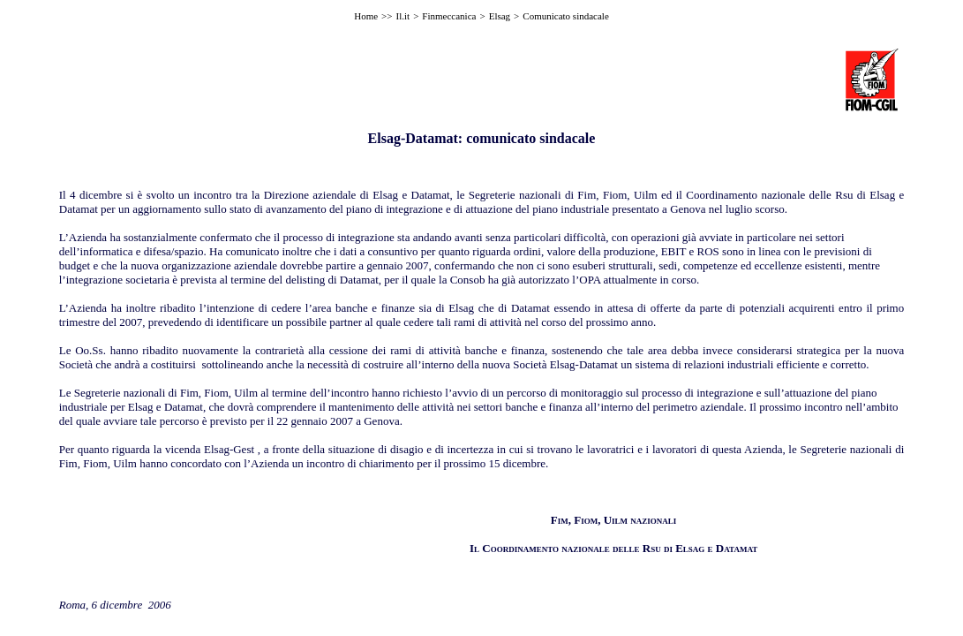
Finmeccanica (449, 16)
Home (366, 16)
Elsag (499, 16)
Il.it (403, 16)
